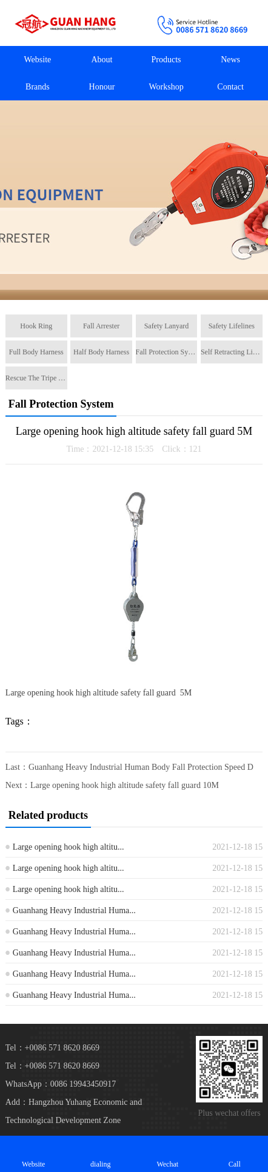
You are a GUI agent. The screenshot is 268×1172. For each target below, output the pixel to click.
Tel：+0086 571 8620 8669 (52, 1065)
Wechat (167, 1153)
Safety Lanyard (166, 326)
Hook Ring (36, 326)
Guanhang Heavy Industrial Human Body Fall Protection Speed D (140, 767)
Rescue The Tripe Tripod (36, 378)
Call (235, 1153)
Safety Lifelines (232, 326)
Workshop (166, 86)
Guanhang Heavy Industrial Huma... (74, 910)
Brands (37, 86)
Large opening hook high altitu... (68, 846)
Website (38, 59)
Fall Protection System (167, 352)
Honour (102, 86)
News (230, 59)
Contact (230, 86)
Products (166, 59)
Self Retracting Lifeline (232, 352)
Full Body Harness (36, 352)
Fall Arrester (101, 326)
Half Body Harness (101, 352)
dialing (101, 1153)
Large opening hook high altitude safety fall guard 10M (124, 785)
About (101, 59)
